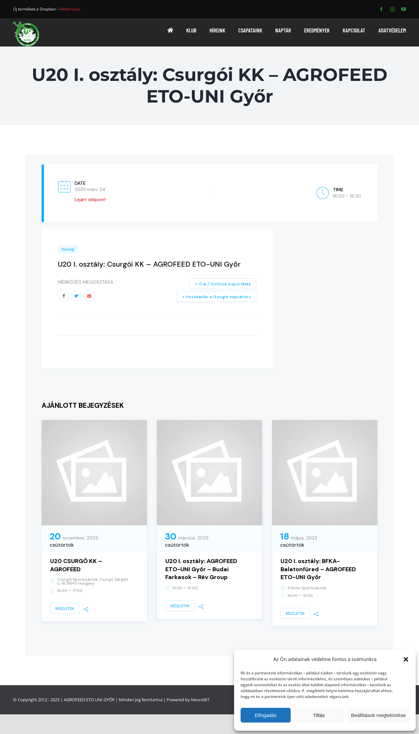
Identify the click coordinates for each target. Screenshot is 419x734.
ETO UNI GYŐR (100, 700)
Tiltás (319, 715)
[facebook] (381, 9)
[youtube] (403, 9)
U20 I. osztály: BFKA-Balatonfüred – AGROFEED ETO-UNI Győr (318, 569)
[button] (406, 659)
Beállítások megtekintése (378, 715)
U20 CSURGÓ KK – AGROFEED (76, 565)
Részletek (64, 608)
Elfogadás (266, 715)
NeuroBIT (200, 700)
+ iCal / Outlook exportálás (223, 284)
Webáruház (70, 9)
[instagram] (392, 9)
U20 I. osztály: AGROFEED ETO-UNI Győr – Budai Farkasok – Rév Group (201, 569)
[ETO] (26, 24)
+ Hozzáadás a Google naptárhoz (216, 296)
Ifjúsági (68, 249)
